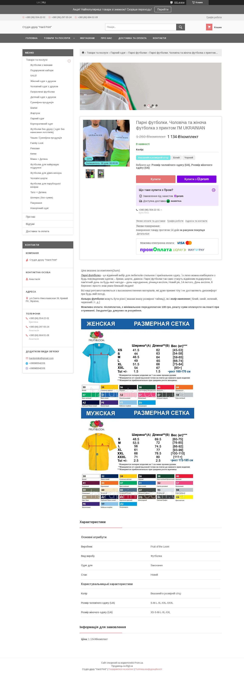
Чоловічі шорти (38, 178)
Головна (31, 38)
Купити (156, 179)
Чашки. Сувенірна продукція (46, 137)
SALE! (33, 75)
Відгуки (30, 224)
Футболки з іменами (41, 65)
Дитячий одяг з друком (43, 97)
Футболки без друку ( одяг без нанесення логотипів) (47, 131)
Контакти (159, 38)
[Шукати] (180, 27)
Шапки (33, 108)
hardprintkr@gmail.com (41, 358)
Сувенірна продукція (42, 102)
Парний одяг (118, 52)
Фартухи (35, 113)
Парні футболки (137, 52)
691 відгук (179, 2)
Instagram (87, 38)
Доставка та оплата (132, 38)
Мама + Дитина (39, 159)
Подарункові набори (41, 70)
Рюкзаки (35, 148)
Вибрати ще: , (174, 166)
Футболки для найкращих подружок (44, 166)
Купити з (196, 179)
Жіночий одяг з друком (43, 81)
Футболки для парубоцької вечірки (45, 185)
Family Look (36, 143)
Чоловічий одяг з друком (44, 86)
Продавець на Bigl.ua (122, 666)
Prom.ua (139, 663)
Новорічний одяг (39, 208)
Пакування (36, 203)
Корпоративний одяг (41, 123)
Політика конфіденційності (148, 669)
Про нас (106, 38)
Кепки (33, 153)
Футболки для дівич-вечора (45, 173)
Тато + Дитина (38, 192)
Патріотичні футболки (42, 91)
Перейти (162, 9)
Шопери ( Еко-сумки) (41, 197)
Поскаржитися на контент (121, 669)
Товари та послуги (57, 38)
